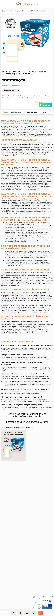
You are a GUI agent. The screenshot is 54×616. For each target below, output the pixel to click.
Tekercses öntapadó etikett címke (12, 11)
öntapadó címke (32, 169)
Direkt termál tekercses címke (37, 11)
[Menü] (40, 613)
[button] (25, 63)
